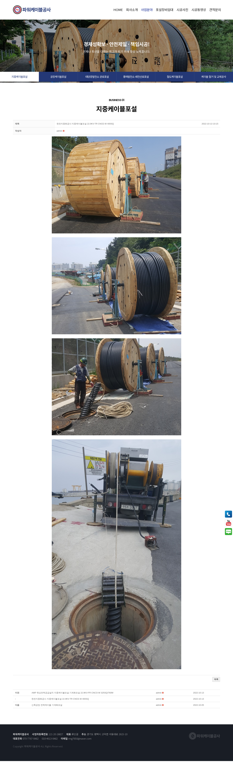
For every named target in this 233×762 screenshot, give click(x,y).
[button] (19, 77)
